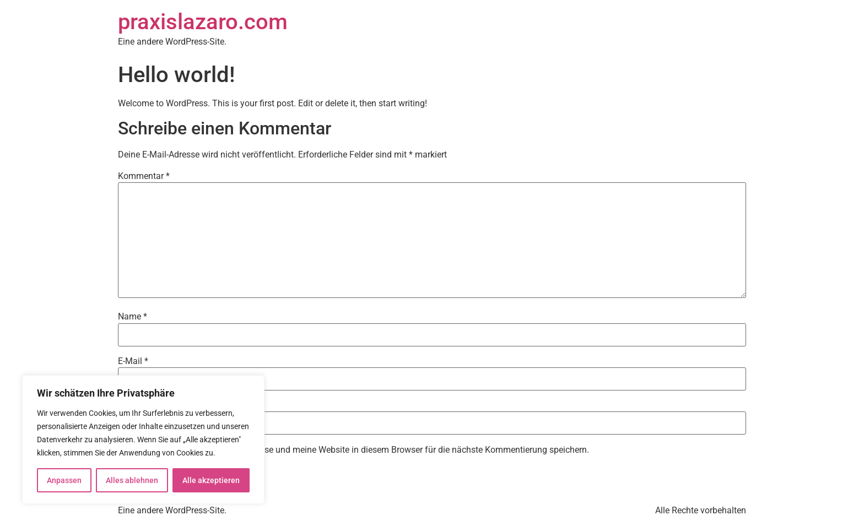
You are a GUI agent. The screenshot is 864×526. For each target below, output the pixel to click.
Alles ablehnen (132, 480)
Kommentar (144, 176)
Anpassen (64, 480)
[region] (143, 439)
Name (132, 316)
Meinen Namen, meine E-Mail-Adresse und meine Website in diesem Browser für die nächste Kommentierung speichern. (358, 450)
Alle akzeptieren (211, 480)
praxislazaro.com (203, 22)
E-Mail (133, 361)
